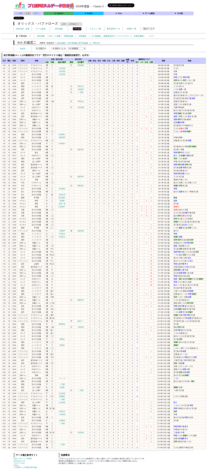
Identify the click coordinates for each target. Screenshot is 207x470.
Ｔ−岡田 (81, 92)
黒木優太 (62, 198)
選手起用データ (113, 29)
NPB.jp (16, 465)
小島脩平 (80, 89)
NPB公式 (96, 43)
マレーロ (62, 378)
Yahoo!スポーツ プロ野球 (23, 459)
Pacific (90, 13)
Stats (120, 13)
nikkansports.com (19, 461)
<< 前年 (20, 13)
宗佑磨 (62, 387)
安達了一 (80, 321)
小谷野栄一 (62, 134)
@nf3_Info (80, 459)
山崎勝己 (62, 396)
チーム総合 (150, 13)
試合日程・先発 (22, 29)
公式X (63, 24)
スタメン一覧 (95, 29)
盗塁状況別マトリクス (113, 36)
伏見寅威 (80, 107)
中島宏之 (80, 86)
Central (60, 13)
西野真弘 (80, 186)
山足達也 (62, 68)
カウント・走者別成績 (133, 36)
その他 (180, 13)
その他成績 (96, 36)
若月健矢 (62, 189)
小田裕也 (80, 327)
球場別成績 (68, 36)
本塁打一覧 (131, 29)
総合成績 (41, 36)
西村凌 (62, 339)
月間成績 (82, 36)
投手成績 (59, 29)
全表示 (23, 49)
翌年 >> (37, 13)
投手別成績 (83, 43)
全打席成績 (72, 43)
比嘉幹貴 (80, 231)
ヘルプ (151, 36)
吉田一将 (62, 204)
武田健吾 (80, 65)
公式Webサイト (74, 24)
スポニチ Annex (19, 463)
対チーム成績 (54, 36)
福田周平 (62, 137)
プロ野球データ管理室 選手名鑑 (25, 467)
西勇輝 (62, 201)
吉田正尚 (62, 195)
